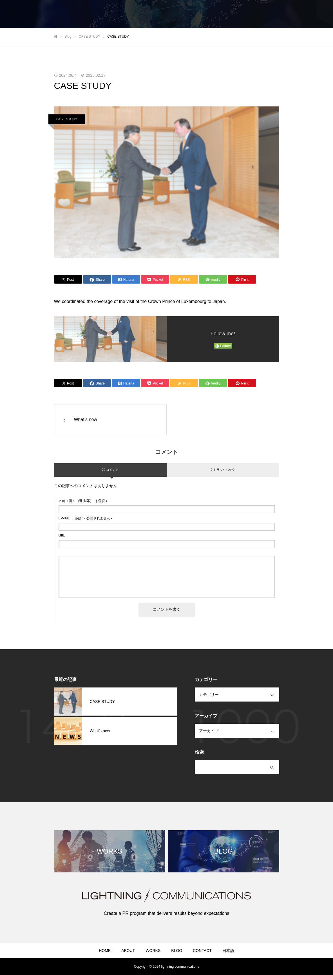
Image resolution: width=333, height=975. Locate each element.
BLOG (176, 950)
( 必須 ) (83, 501)
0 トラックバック (223, 469)
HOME (105, 950)
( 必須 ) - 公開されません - (85, 518)
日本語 (228, 950)
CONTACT (202, 950)
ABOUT (128, 950)
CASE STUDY (66, 119)
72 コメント (110, 469)
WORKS (153, 950)
